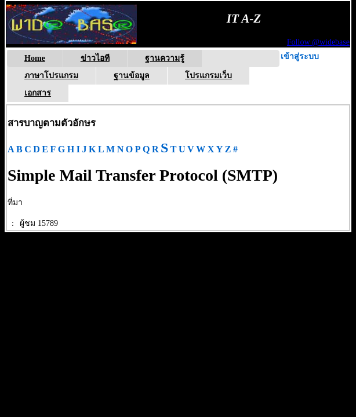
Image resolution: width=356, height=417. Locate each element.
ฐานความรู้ (164, 58)
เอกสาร (37, 93)
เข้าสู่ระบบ (300, 56)
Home (34, 58)
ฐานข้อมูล (132, 75)
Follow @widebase (318, 42)
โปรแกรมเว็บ (208, 75)
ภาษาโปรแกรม (51, 75)
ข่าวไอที (95, 58)
